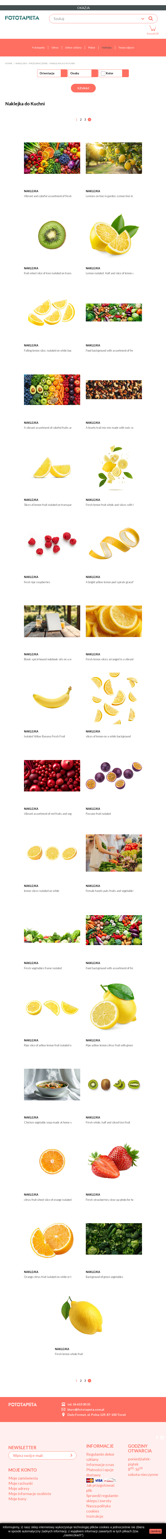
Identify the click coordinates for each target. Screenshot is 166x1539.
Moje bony (17, 1498)
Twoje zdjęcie (126, 47)
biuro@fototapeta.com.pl (85, 1409)
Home (8, 63)
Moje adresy (18, 1488)
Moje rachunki (20, 1483)
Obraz (55, 47)
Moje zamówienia (23, 1478)
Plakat (91, 47)
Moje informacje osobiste (29, 1493)
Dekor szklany (73, 47)
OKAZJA (83, 8)
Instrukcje (94, 1516)
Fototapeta (38, 47)
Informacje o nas (100, 1464)
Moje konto (22, 1469)
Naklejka (107, 47)
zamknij (155, 1531)
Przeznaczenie (38, 63)
